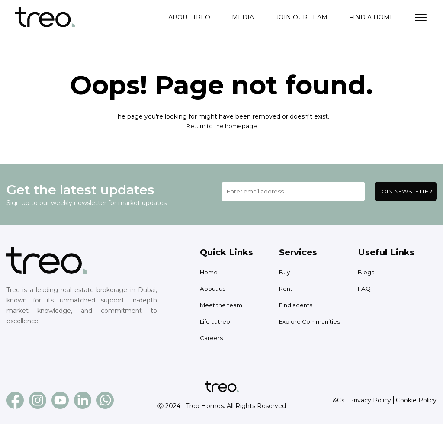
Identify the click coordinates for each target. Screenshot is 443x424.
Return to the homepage (221, 126)
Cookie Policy (416, 400)
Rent (286, 288)
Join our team (301, 17)
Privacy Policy (370, 400)
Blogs (366, 272)
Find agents (297, 305)
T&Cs (336, 400)
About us (213, 288)
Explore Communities (311, 321)
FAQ (364, 288)
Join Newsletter (405, 191)
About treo (189, 17)
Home (209, 272)
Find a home (371, 17)
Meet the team (223, 305)
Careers (211, 338)
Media (243, 17)
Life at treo (216, 321)
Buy (285, 272)
